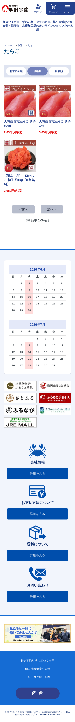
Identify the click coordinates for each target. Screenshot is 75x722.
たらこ (31, 45)
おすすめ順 (16, 71)
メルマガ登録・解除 (37, 676)
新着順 (59, 71)
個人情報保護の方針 (37, 668)
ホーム (8, 45)
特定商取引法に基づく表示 (37, 660)
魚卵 (20, 45)
